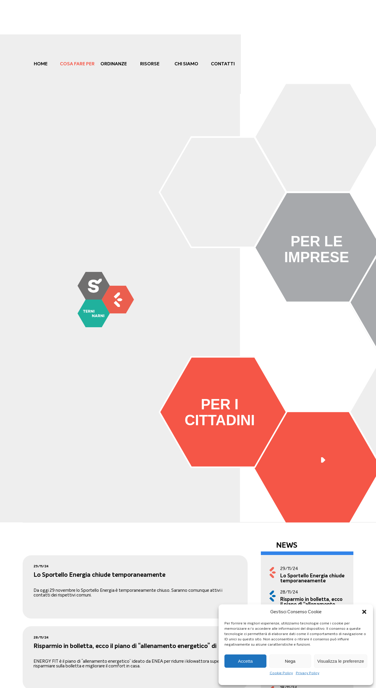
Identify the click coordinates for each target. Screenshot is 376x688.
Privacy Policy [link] (307, 673)
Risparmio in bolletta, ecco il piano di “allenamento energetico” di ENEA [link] (311, 604)
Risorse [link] (150, 64)
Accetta (245, 661)
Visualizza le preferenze (340, 661)
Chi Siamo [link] (186, 64)
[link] (106, 299)
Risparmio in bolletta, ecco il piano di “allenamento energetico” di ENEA (133, 646)
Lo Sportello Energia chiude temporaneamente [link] (312, 578)
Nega (290, 661)
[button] (364, 612)
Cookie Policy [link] (281, 673)
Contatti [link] (223, 64)
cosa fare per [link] (77, 64)
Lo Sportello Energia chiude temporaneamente (99, 575)
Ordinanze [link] (113, 64)
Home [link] (41, 64)
